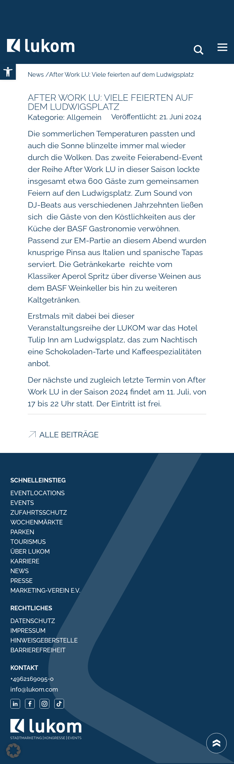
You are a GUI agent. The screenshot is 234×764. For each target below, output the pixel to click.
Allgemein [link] (84, 117)
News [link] (36, 74)
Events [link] (22, 502)
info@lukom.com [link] (34, 689)
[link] (8, 72)
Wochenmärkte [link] (36, 522)
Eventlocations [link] (37, 493)
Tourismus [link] (28, 541)
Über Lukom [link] (30, 551)
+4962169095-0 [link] (32, 678)
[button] (13, 750)
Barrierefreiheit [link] (38, 650)
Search (202, 47)
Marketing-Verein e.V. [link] (45, 590)
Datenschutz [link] (32, 621)
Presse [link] (21, 580)
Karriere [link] (24, 561)
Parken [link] (22, 532)
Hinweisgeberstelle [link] (44, 640)
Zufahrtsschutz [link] (38, 512)
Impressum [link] (27, 630)
